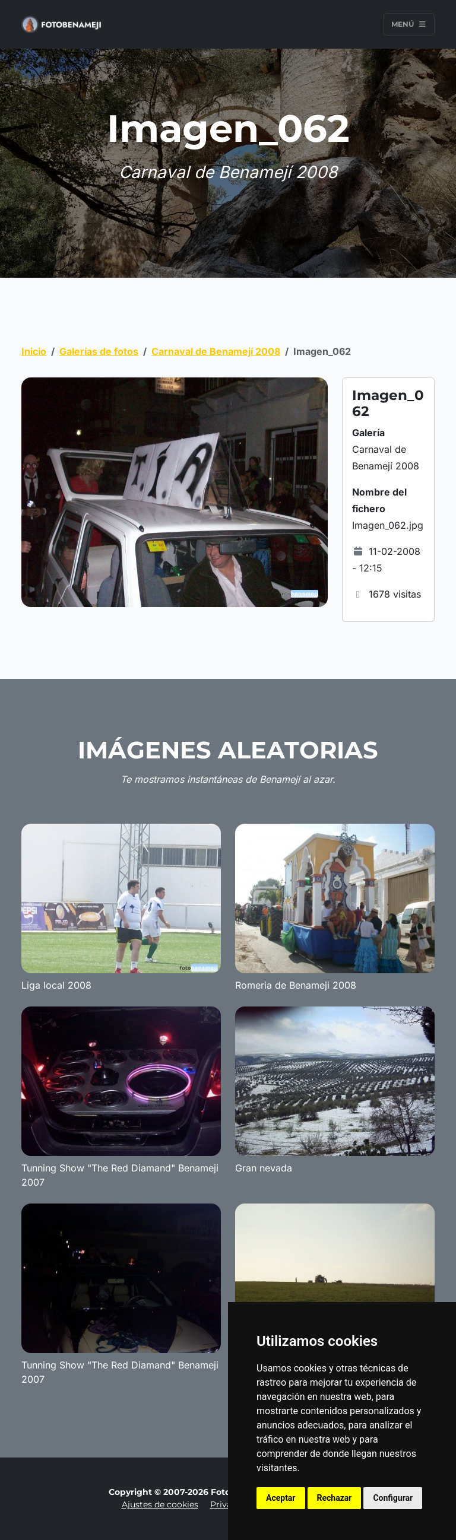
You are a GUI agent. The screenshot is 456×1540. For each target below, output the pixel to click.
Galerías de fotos (98, 351)
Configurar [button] (393, 1498)
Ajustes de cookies (160, 1504)
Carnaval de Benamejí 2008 (215, 351)
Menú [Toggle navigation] (409, 24)
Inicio (33, 351)
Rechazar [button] (334, 1498)
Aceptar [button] (281, 1498)
